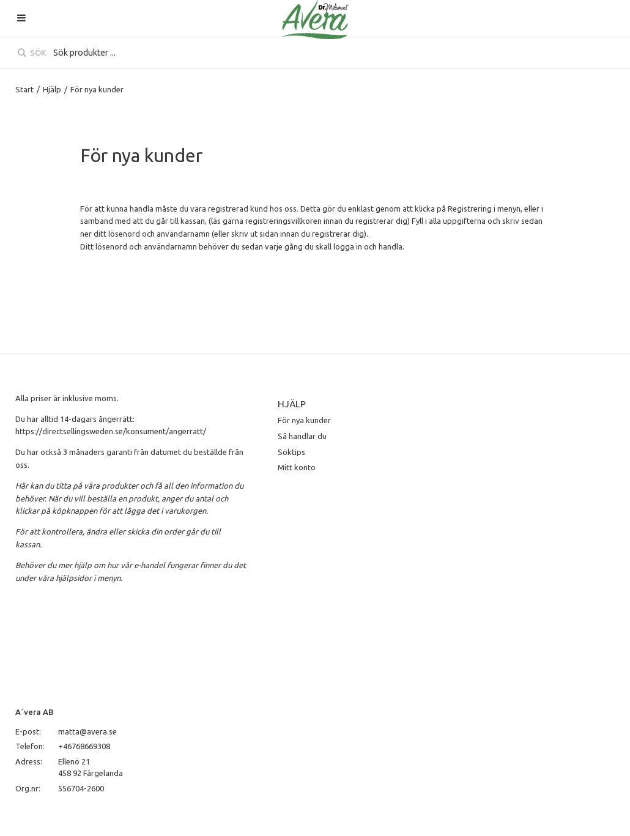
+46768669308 (84, 746)
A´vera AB (34, 712)
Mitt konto (297, 467)
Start (24, 89)
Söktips (291, 452)
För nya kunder (304, 420)
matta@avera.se (87, 731)
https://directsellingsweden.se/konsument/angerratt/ (110, 431)
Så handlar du (302, 436)
